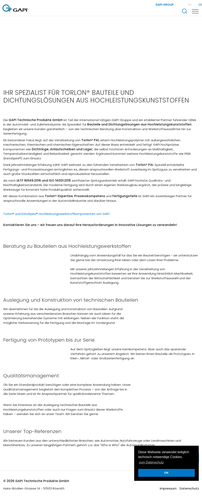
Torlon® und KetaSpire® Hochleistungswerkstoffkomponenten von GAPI (56, 214)
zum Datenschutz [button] (151, 462)
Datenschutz (189, 488)
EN (190, 5)
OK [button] (166, 472)
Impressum (168, 488)
